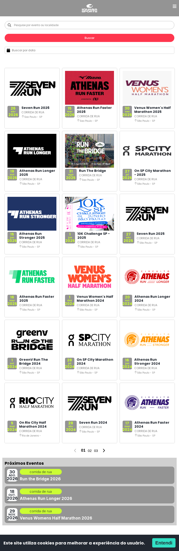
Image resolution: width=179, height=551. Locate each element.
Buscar (89, 38)
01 (83, 450)
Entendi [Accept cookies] (163, 542)
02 (90, 451)
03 (96, 451)
